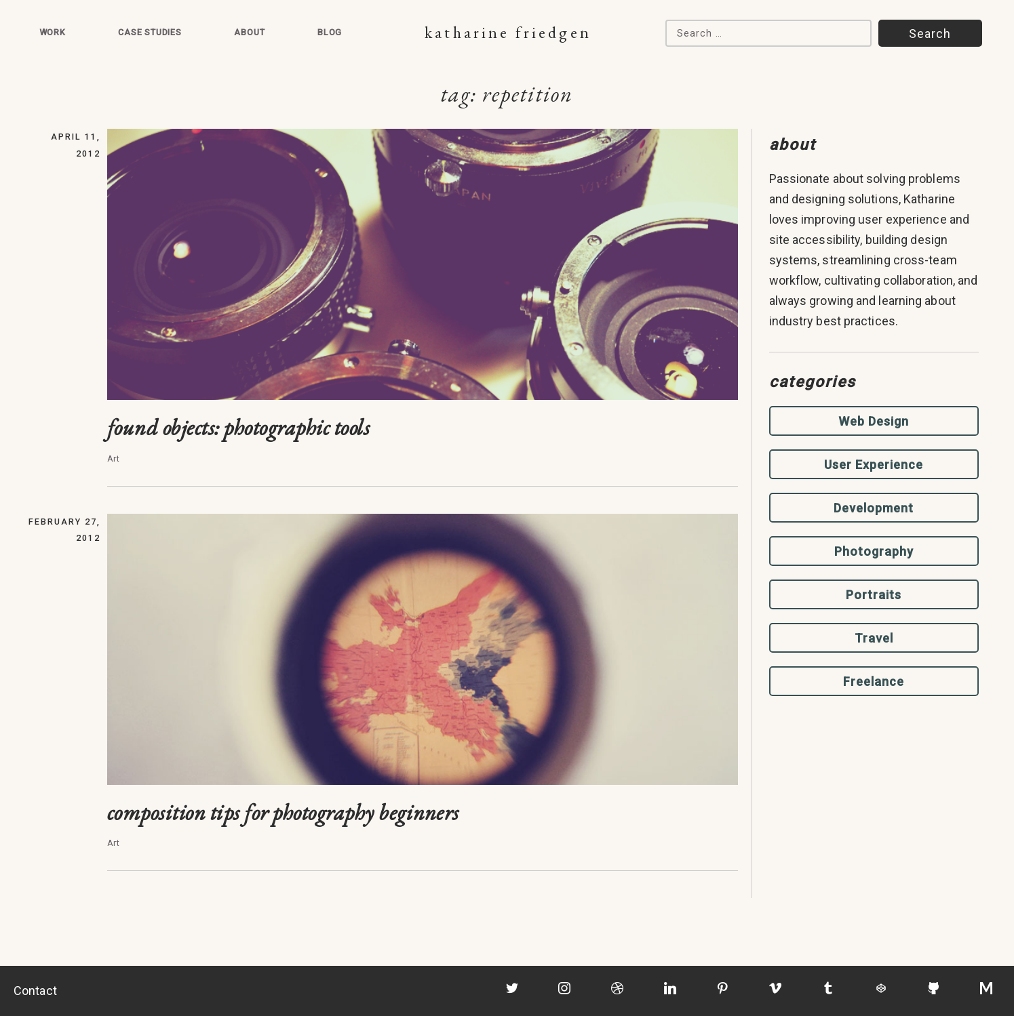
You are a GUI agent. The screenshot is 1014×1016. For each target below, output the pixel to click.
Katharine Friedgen (508, 32)
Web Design (873, 421)
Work (52, 32)
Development (874, 508)
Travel (874, 638)
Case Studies (150, 32)
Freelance (873, 681)
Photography (874, 551)
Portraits (873, 595)
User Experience (873, 465)
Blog (329, 32)
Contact (35, 990)
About (249, 32)
